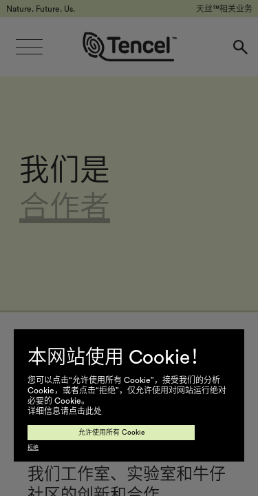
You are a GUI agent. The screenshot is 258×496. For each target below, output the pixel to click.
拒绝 (33, 448)
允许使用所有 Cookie (111, 432)
